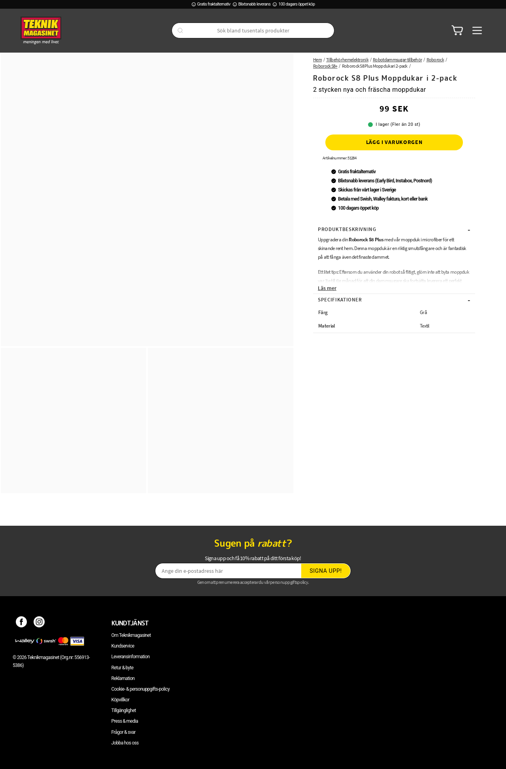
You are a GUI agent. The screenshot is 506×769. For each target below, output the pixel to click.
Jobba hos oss (125, 743)
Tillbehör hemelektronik (347, 60)
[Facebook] (21, 623)
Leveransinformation (130, 656)
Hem (317, 60)
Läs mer (327, 288)
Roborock (435, 60)
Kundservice (122, 646)
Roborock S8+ (325, 66)
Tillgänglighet (123, 710)
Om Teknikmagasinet (131, 635)
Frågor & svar (123, 732)
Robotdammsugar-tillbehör (397, 60)
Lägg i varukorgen (394, 142)
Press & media (124, 721)
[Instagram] (39, 623)
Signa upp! (326, 571)
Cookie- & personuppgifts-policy (140, 689)
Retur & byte (122, 668)
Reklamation (123, 678)
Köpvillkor (120, 700)
